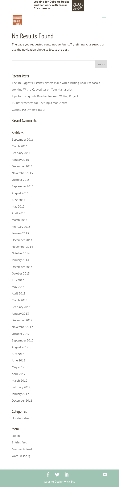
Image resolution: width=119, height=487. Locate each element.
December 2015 (22, 166)
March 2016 (19, 146)
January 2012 (20, 394)
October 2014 (21, 253)
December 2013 (22, 267)
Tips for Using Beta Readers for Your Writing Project (45, 96)
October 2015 (21, 179)
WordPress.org (21, 456)
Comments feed (22, 449)
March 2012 (19, 380)
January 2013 (20, 313)
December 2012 (22, 320)
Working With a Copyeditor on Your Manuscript (42, 89)
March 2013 (19, 300)
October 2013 (21, 273)
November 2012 (22, 327)
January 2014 (20, 260)
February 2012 (21, 387)
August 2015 (20, 193)
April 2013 (19, 293)
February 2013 (21, 307)
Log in (16, 436)
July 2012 (18, 354)
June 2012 (18, 360)
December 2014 (22, 240)
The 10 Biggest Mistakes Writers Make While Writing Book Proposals (56, 83)
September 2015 (23, 186)
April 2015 (19, 213)
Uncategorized (21, 418)
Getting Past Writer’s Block (28, 109)
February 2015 (21, 226)
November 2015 (22, 173)
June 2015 (18, 200)
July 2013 (18, 280)
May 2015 (18, 206)
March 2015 (19, 220)
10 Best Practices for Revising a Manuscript (39, 103)
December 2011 (22, 400)
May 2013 (18, 287)
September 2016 (23, 139)
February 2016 (21, 153)
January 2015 (20, 233)
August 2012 (20, 347)
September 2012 (23, 340)
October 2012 (21, 334)
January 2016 (20, 160)
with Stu (69, 481)
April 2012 (19, 374)
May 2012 (18, 367)
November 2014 (22, 246)
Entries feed (19, 442)
